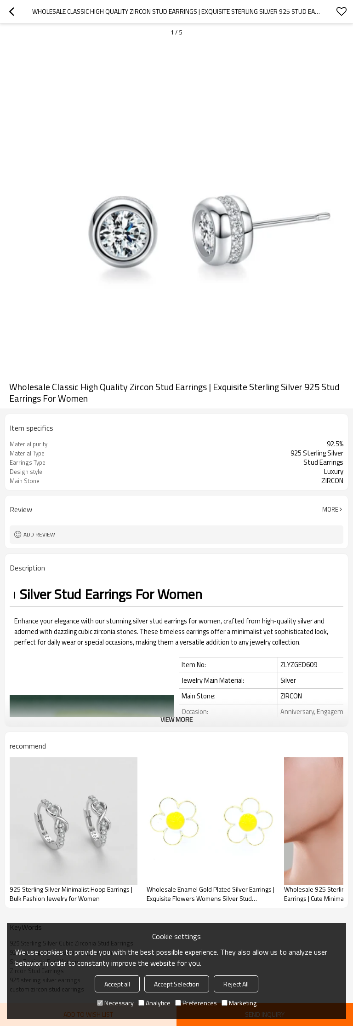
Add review (39, 534)
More (330, 509)
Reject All (236, 984)
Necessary (115, 1003)
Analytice (154, 1003)
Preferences (196, 1003)
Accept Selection (176, 984)
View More (176, 719)
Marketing (239, 1003)
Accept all (117, 984)
